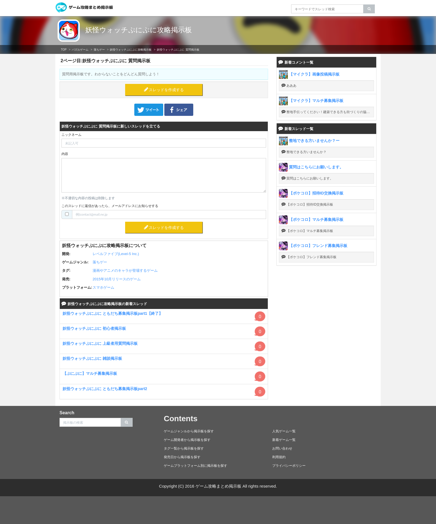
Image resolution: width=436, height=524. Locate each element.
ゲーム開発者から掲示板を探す (187, 440)
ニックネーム (71, 135)
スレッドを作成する (166, 90)
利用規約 (279, 457)
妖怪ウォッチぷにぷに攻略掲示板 (138, 30)
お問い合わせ (282, 448)
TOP (63, 49)
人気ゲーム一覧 (284, 431)
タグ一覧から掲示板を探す (184, 448)
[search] (369, 8)
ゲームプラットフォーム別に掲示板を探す (195, 466)
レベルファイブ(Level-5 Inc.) (116, 254)
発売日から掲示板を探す (182, 457)
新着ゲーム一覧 (284, 440)
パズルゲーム (80, 49)
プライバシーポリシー (289, 466)
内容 (64, 154)
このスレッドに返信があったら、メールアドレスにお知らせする (109, 206)
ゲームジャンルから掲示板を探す (189, 431)
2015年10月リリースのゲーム (117, 279)
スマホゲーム (103, 287)
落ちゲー (99, 49)
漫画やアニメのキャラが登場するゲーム (125, 270)
